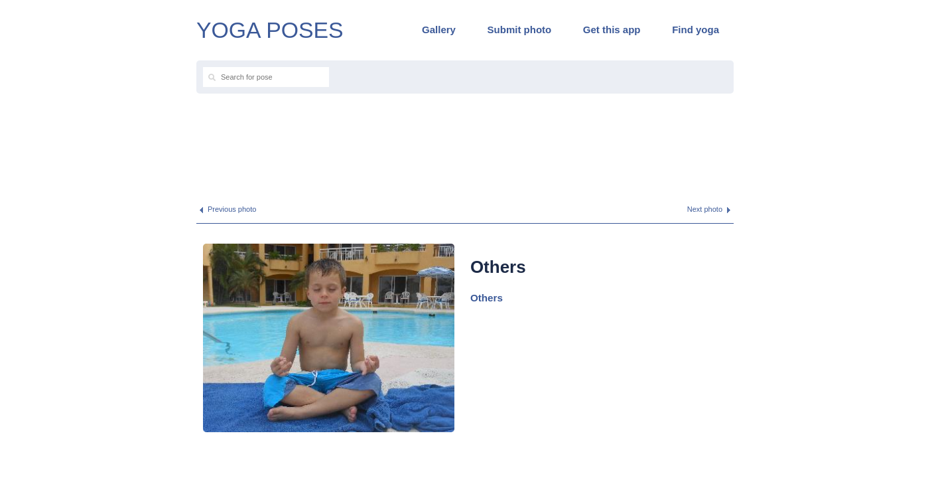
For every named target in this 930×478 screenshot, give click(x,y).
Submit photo (520, 29)
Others (486, 297)
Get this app (612, 29)
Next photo (704, 209)
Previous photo (232, 209)
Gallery (439, 29)
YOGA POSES (270, 29)
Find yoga (695, 29)
